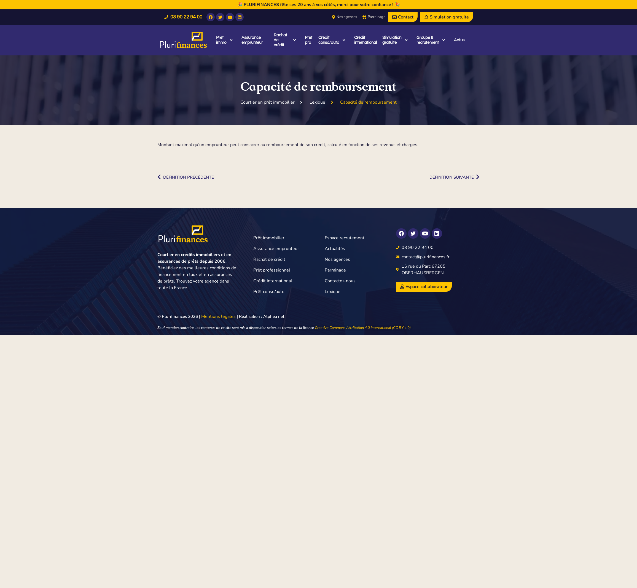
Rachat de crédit (285, 40)
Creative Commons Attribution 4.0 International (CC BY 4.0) (363, 327)
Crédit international (365, 40)
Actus (459, 40)
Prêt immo (224, 40)
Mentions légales (218, 316)
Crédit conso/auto (331, 40)
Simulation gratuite (394, 40)
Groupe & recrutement (430, 40)
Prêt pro (308, 40)
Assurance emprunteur (252, 40)
